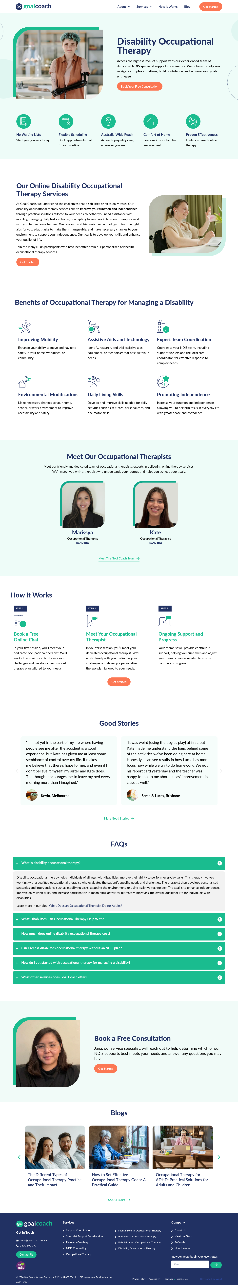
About (123, 6)
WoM (219, 1278)
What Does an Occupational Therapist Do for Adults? (85, 905)
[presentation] (19, 1157)
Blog (187, 6)
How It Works (168, 6)
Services (144, 6)
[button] (17, 770)
